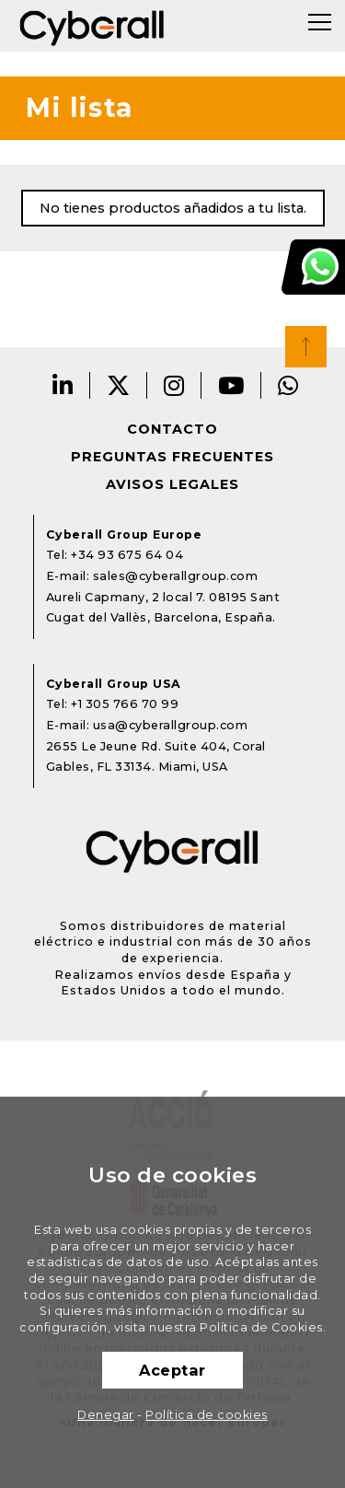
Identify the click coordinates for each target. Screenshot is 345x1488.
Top (306, 346)
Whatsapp (288, 385)
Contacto (172, 429)
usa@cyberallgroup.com (170, 725)
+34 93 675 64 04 (127, 555)
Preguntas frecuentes (172, 456)
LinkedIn (63, 385)
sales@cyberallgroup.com (176, 576)
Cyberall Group (92, 26)
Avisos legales (172, 484)
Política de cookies (206, 1415)
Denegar (105, 1415)
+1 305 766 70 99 (124, 704)
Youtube (231, 385)
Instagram (174, 385)
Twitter (119, 385)
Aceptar (172, 1370)
